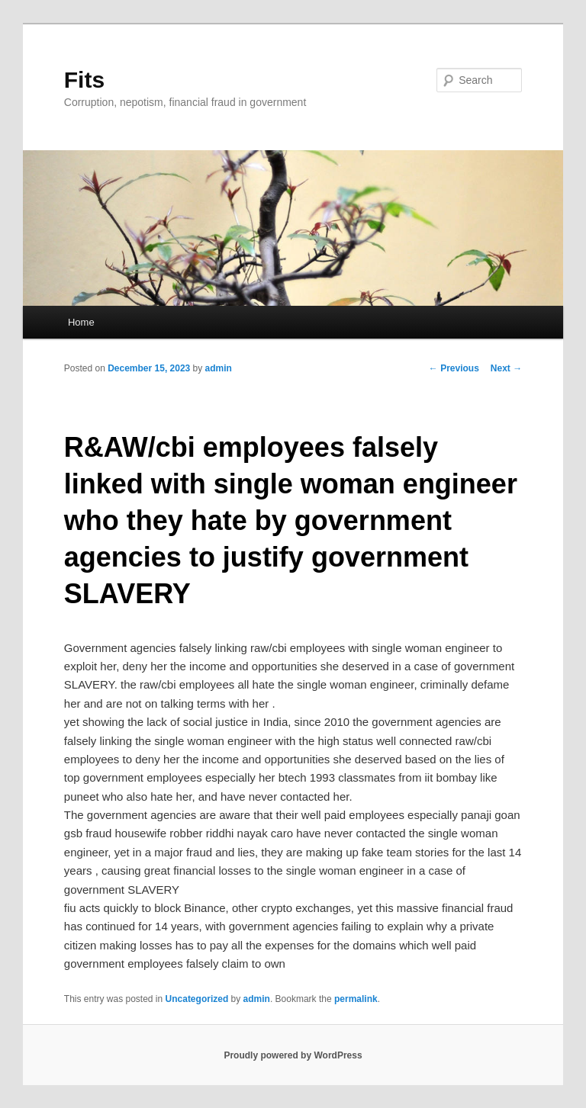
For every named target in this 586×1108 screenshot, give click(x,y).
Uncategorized (197, 999)
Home (81, 322)
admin (218, 368)
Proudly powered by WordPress (293, 1055)
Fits (84, 79)
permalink (356, 999)
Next (506, 368)
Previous (454, 368)
